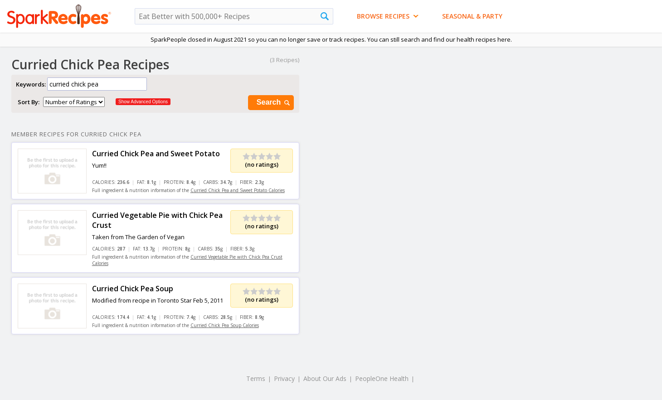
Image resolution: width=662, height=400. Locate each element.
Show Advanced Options (143, 101)
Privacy (284, 378)
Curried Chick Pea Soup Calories (224, 325)
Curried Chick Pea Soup (132, 289)
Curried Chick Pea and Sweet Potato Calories (237, 190)
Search (274, 102)
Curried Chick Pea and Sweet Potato (156, 154)
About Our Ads (324, 378)
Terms (255, 378)
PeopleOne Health (382, 378)
